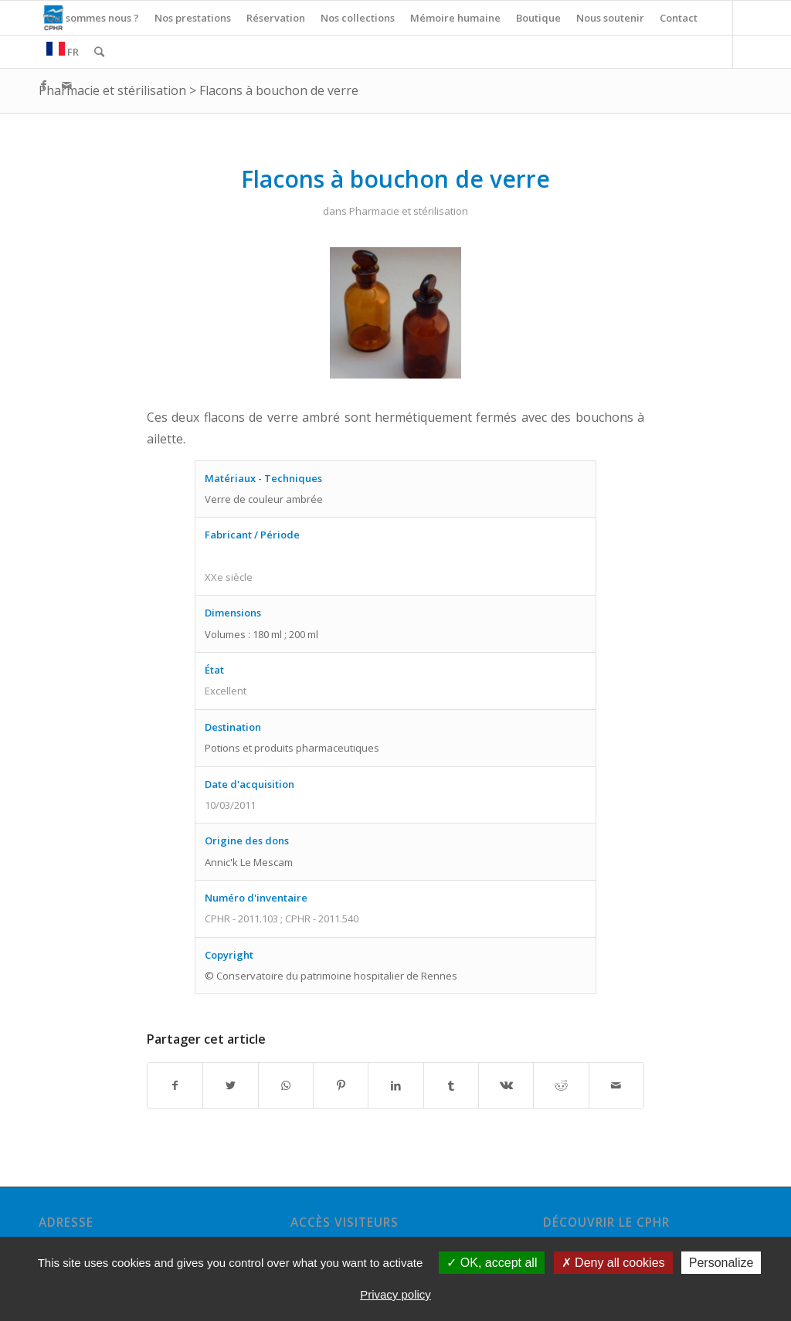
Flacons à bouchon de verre (278, 90)
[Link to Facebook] (43, 85)
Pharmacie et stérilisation (112, 90)
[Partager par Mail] (616, 1085)
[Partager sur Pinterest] (341, 1085)
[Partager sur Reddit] (561, 1085)
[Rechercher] (99, 52)
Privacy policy (395, 1294)
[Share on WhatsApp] (286, 1085)
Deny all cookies (613, 1262)
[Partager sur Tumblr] (451, 1085)
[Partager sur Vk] (506, 1085)
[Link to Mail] (66, 85)
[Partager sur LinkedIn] (395, 1085)
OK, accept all (491, 1262)
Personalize (721, 1262)
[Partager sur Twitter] (230, 1085)
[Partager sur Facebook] (175, 1085)
